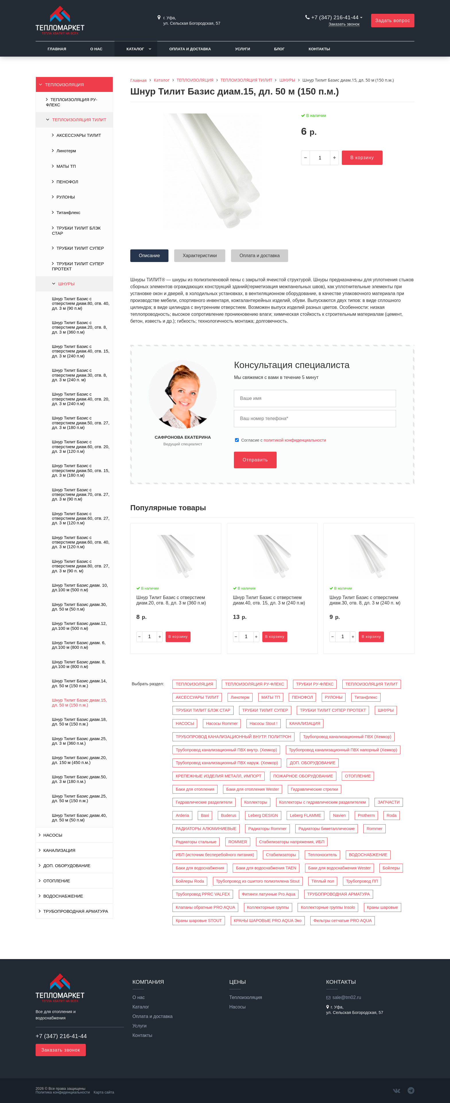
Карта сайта (104, 1092)
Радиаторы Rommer (267, 828)
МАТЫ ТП (66, 166)
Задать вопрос (392, 20)
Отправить (255, 459)
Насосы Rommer (222, 723)
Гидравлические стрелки (314, 789)
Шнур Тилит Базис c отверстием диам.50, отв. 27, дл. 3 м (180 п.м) (80, 423)
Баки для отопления (195, 789)
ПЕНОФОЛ (67, 182)
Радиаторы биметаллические (326, 828)
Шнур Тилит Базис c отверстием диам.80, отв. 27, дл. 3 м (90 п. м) (80, 566)
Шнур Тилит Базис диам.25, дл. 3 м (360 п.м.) (79, 741)
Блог (279, 49)
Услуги (242, 49)
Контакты (319, 49)
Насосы (237, 1007)
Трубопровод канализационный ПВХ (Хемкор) (347, 736)
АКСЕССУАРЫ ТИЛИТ (79, 135)
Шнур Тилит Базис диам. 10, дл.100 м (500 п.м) (80, 587)
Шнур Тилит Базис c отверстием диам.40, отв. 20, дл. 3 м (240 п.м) (80, 399)
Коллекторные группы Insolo (328, 907)
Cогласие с (283, 440)
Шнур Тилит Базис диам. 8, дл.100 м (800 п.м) (79, 664)
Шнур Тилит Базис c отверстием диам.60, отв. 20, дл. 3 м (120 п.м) (80, 447)
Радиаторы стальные (196, 842)
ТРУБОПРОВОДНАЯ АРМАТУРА (75, 911)
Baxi (205, 815)
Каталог (135, 49)
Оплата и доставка (190, 49)
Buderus (228, 815)
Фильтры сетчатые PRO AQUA (342, 920)
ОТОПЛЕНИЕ (56, 881)
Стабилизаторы (281, 854)
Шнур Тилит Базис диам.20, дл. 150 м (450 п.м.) (79, 760)
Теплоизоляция (245, 997)
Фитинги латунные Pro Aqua (268, 894)
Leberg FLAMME (305, 815)
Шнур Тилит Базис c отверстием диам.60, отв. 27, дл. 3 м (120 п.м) (80, 518)
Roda (391, 815)
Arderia (182, 815)
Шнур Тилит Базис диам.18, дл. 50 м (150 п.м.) (79, 721)
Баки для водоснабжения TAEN (266, 868)
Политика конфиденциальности (63, 1092)
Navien (339, 815)
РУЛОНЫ (66, 197)
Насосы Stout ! (264, 723)
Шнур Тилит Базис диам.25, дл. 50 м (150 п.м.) (79, 798)
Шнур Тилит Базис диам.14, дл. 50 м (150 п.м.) (79, 683)
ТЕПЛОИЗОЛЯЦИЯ (64, 84)
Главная (57, 49)
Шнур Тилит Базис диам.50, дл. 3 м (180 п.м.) (79, 779)
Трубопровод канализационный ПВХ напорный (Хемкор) (343, 750)
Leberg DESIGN (263, 815)
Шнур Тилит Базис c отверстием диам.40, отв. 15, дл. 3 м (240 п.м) (80, 351)
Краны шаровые (382, 907)
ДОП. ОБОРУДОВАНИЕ (66, 865)
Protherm (366, 815)
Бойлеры (391, 868)
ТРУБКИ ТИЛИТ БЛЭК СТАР (76, 231)
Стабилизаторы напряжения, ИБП (292, 842)
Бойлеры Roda (190, 881)
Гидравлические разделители (204, 802)
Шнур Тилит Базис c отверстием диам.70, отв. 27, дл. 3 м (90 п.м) (80, 495)
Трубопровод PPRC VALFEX (203, 894)
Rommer (374, 828)
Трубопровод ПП (362, 881)
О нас (96, 49)
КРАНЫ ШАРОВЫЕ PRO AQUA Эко (268, 920)
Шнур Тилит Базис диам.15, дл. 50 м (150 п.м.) (79, 702)
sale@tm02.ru (347, 997)
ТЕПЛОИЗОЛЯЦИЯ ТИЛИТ (79, 120)
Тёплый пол (322, 881)
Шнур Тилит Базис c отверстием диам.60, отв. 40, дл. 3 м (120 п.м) (80, 542)
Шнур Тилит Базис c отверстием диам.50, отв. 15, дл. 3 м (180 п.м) (80, 470)
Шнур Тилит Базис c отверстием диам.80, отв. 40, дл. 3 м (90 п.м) (80, 304)
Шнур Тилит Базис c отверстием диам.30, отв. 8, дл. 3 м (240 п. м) (79, 375)
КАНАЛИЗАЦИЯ (59, 850)
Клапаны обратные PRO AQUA (205, 907)
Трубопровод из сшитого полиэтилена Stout (258, 881)
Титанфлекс (68, 212)
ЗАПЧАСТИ (388, 802)
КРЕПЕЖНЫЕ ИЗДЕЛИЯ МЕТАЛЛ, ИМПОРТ (218, 776)
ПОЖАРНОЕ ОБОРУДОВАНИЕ (303, 776)
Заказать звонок (344, 24)
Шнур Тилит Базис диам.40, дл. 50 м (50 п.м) (79, 817)
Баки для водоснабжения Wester (339, 868)
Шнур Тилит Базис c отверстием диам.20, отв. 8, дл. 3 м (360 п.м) (79, 327)
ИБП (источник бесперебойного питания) (215, 854)
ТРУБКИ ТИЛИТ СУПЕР (80, 248)
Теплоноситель (322, 854)
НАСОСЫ (52, 835)
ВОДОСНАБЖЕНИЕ (63, 896)
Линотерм (66, 151)
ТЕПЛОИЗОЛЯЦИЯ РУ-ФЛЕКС (71, 102)
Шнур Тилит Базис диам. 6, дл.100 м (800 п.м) (79, 645)
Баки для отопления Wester (252, 789)
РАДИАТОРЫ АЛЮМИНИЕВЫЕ (206, 828)
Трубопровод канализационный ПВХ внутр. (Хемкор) (226, 750)
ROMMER (237, 842)
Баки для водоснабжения (200, 868)
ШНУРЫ (66, 284)
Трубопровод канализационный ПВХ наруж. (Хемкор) (227, 763)
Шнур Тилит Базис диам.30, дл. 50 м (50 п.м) (79, 606)
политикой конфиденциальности (295, 440)
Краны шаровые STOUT (199, 920)
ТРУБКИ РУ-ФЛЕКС (315, 684)
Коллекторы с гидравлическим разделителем (322, 802)
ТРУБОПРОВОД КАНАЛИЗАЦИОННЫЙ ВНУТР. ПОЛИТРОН (233, 736)
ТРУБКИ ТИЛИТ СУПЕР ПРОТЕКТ (78, 266)
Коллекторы (255, 802)
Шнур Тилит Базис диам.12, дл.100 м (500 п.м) (79, 625)
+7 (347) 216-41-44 (335, 17)
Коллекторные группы (268, 907)
